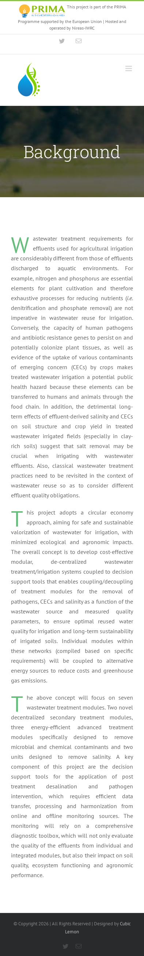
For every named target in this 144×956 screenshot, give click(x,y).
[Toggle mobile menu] (129, 68)
